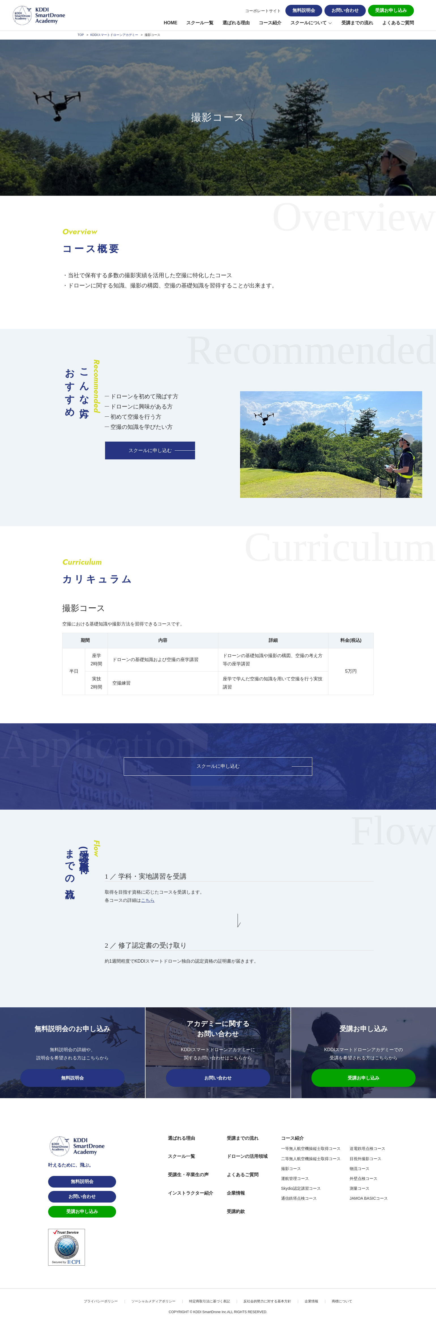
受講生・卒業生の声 (188, 1175)
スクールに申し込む (150, 450)
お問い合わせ (345, 10)
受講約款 (236, 1212)
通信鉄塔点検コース (299, 1199)
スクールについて (308, 22)
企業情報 (236, 1193)
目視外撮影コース (365, 1159)
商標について (342, 1302)
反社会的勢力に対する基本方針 (267, 1302)
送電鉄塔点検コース (367, 1149)
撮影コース (291, 1169)
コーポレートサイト (263, 10)
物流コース (359, 1169)
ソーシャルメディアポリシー (153, 1302)
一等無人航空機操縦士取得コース (311, 1149)
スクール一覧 (199, 22)
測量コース (359, 1189)
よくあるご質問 (398, 22)
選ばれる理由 (236, 22)
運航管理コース (295, 1179)
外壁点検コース (363, 1179)
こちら (148, 900)
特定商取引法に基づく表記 (209, 1302)
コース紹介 (270, 22)
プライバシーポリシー (101, 1302)
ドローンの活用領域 (247, 1156)
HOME (170, 22)
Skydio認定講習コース (301, 1189)
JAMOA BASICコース (369, 1199)
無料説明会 (303, 10)
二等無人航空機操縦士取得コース (311, 1159)
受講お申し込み (391, 10)
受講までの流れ (357, 22)
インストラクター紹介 (190, 1193)
